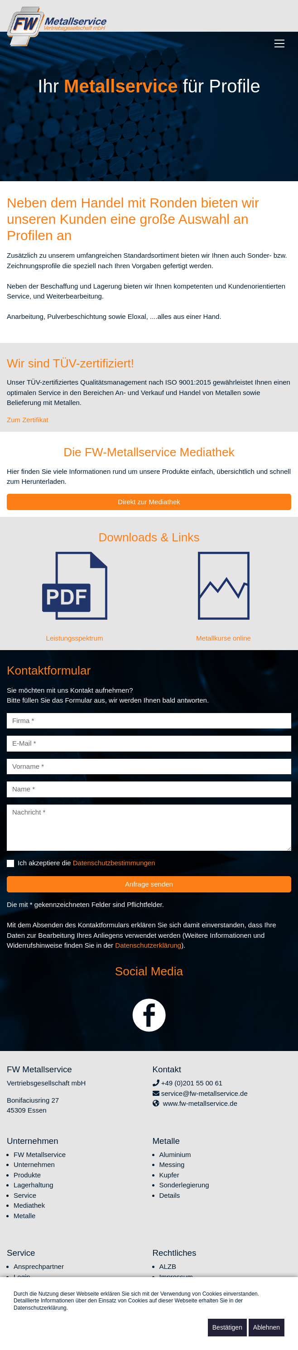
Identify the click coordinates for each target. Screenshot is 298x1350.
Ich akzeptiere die (86, 863)
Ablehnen (266, 1327)
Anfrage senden (149, 884)
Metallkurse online (223, 638)
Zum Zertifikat (27, 420)
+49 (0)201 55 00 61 (188, 1083)
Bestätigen (227, 1327)
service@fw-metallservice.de (200, 1093)
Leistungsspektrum (74, 638)
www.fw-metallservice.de (195, 1103)
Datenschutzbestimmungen (114, 863)
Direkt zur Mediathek (149, 502)
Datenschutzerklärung (148, 945)
